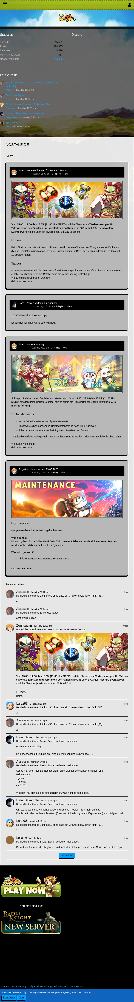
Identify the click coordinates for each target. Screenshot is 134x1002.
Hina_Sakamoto (13, 117)
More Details (9, 997)
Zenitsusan (11, 108)
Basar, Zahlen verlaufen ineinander (25, 113)
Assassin (10, 90)
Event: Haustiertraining (31, 344)
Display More (67, 855)
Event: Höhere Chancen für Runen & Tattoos (30, 104)
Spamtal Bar (12, 122)
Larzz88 (22, 703)
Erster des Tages (15, 95)
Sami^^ (9, 126)
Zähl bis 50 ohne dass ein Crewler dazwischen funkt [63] (71, 595)
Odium (58, 58)
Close (21, 997)
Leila (19, 838)
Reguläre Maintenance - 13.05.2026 (38, 469)
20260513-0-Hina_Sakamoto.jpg (29, 315)
